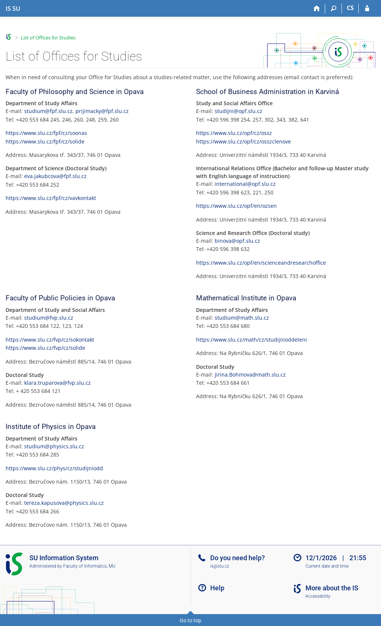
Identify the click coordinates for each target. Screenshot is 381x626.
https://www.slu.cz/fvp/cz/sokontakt (50, 339)
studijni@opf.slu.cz (238, 110)
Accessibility (317, 596)
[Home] (316, 8)
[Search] (333, 8)
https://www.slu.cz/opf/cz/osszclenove (243, 141)
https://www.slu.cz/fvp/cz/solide (45, 347)
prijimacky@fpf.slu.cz (102, 110)
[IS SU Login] (367, 8)
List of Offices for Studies (48, 37)
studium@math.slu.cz (242, 317)
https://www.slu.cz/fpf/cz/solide (45, 141)
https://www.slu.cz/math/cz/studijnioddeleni (251, 339)
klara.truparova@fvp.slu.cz (57, 382)
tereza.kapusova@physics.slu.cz (64, 502)
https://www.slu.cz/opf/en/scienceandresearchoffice (261, 262)
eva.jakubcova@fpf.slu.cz (55, 176)
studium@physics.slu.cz (54, 446)
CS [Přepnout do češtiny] (350, 8)
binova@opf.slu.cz (237, 240)
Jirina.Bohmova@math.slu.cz (250, 374)
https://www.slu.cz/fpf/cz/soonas (46, 132)
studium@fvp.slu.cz (48, 317)
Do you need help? (237, 558)
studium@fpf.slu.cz (48, 110)
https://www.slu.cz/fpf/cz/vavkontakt (51, 197)
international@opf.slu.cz (245, 183)
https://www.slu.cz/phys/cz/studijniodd (54, 468)
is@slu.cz (219, 566)
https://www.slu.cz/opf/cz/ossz (234, 132)
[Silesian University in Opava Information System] (13, 8)
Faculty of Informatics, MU (89, 566)
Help (217, 588)
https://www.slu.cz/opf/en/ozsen (236, 205)
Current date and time (327, 566)
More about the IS (331, 588)
